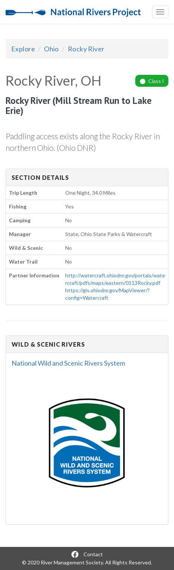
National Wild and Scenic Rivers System (68, 363)
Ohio (51, 49)
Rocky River (86, 49)
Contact (93, 554)
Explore (23, 49)
